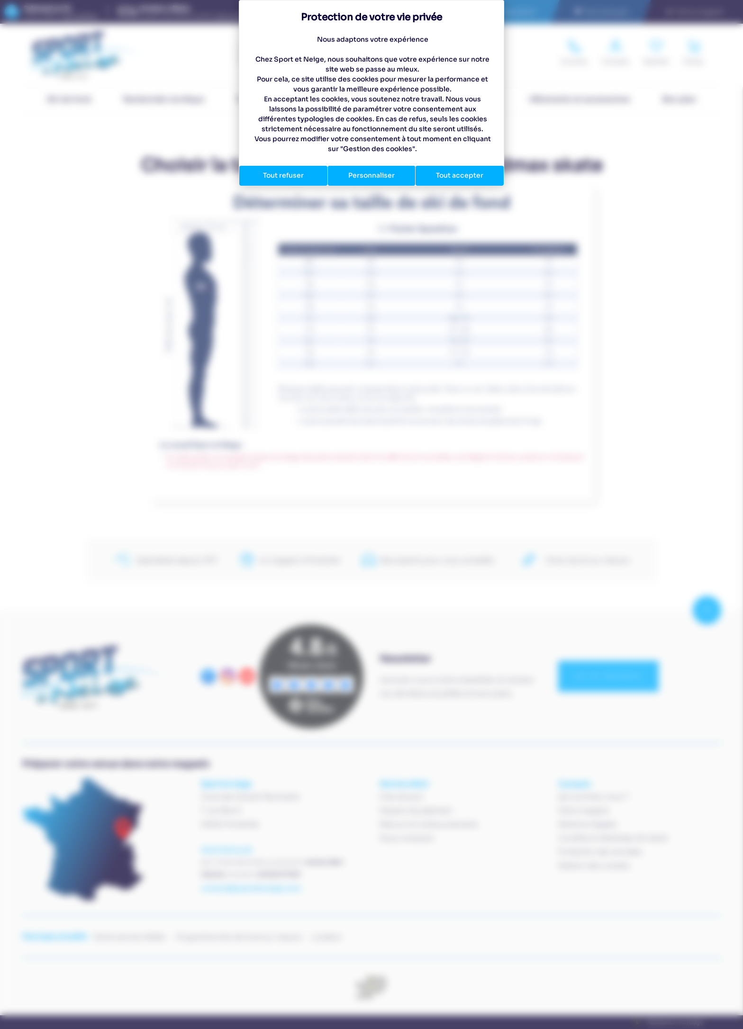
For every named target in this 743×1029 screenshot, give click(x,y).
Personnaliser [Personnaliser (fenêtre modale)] (371, 175)
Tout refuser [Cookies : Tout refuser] (283, 175)
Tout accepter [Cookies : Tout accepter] (459, 175)
